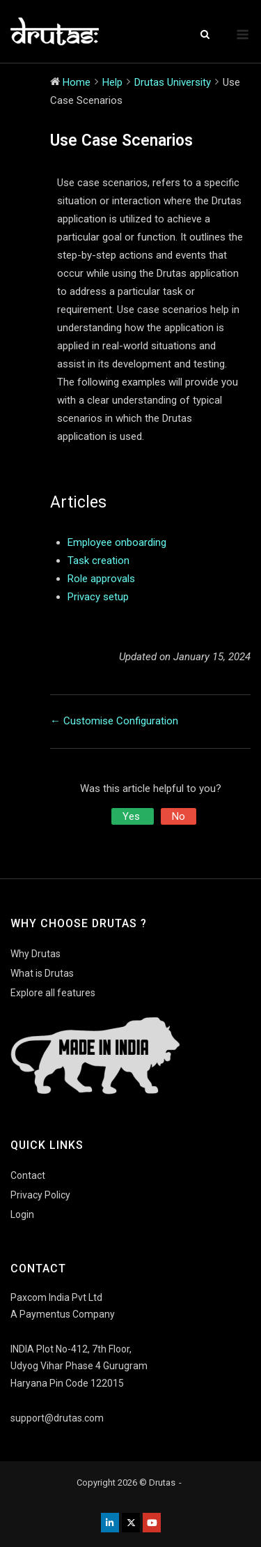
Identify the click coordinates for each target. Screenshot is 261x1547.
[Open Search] (205, 35)
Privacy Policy (40, 1195)
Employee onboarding (117, 542)
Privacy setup (98, 596)
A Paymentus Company (62, 1314)
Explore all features (52, 992)
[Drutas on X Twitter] (131, 1522)
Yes (132, 816)
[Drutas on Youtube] (152, 1522)
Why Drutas (35, 953)
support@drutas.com (57, 1418)
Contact (27, 1175)
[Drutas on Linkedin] (110, 1522)
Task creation (98, 560)
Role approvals (101, 578)
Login (22, 1214)
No (178, 816)
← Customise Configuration (114, 721)
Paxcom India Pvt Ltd (56, 1297)
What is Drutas (42, 973)
